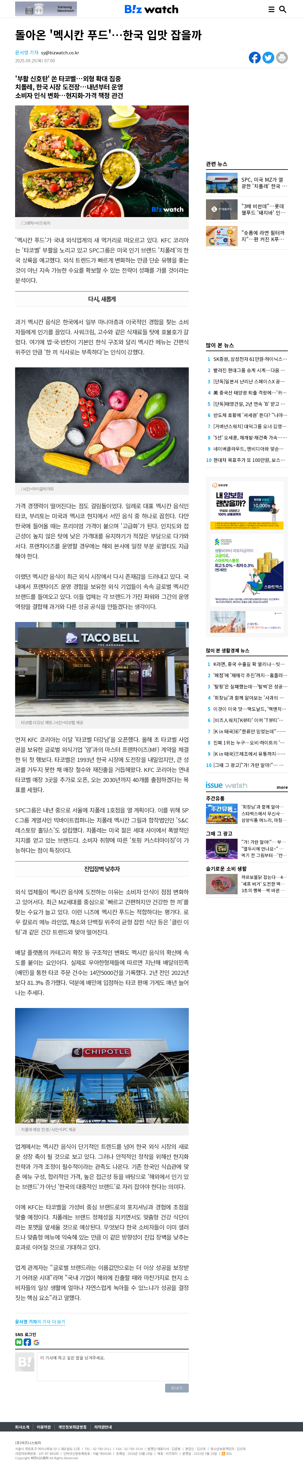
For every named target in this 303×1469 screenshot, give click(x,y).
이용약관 (44, 1427)
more (282, 787)
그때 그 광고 (219, 833)
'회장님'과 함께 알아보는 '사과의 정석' (251, 697)
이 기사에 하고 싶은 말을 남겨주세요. (112, 1367)
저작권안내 (103, 1427)
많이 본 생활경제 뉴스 (227, 650)
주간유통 (215, 798)
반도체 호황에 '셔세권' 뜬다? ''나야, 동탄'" (255, 414)
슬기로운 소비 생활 (226, 868)
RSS (227, 1453)
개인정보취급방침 (72, 1427)
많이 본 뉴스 (220, 345)
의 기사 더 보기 (40, 1321)
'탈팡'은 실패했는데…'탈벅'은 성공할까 (252, 686)
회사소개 (22, 1427)
